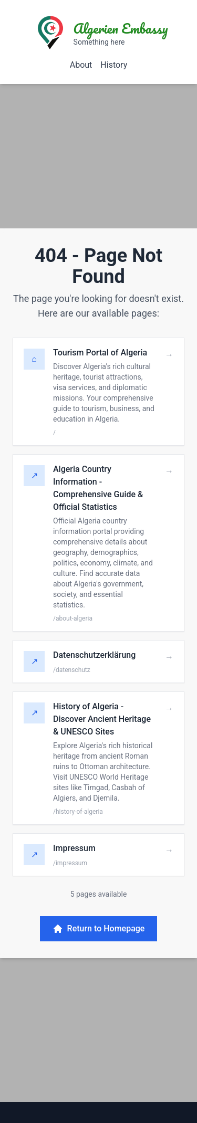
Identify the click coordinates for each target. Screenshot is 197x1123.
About (81, 65)
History (113, 65)
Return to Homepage (99, 928)
